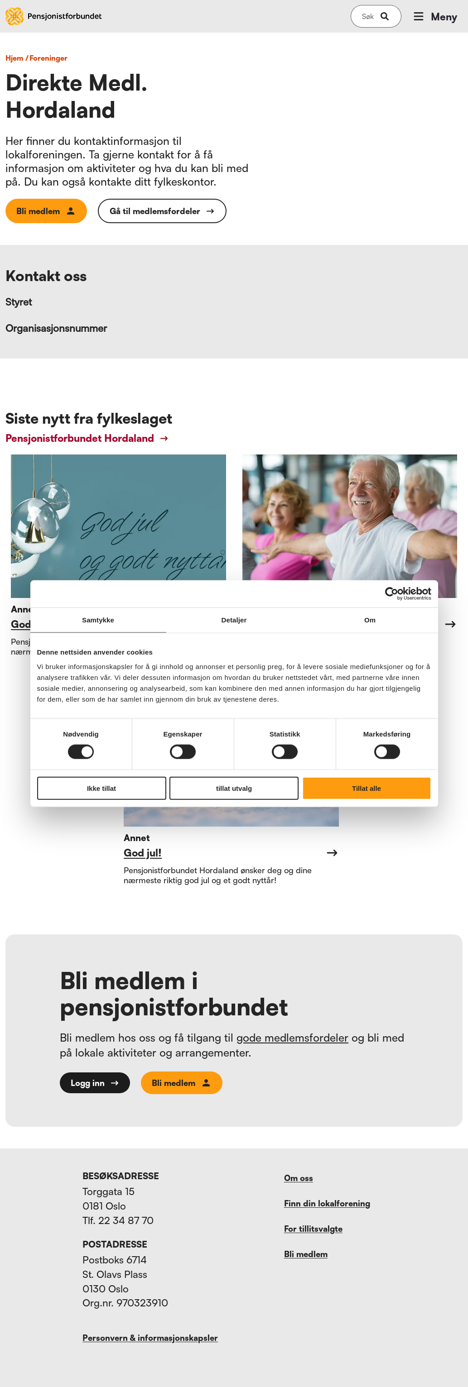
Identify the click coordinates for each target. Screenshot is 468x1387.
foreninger (48, 58)
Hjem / (17, 58)
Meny (434, 16)
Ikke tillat (101, 788)
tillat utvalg (234, 788)
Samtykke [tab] (98, 620)
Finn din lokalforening (327, 1203)
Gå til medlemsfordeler (162, 211)
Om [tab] (370, 620)
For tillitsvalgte (313, 1229)
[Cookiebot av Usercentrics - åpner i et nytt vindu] (391, 594)
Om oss (298, 1178)
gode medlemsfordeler (292, 1037)
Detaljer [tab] (234, 620)
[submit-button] (384, 16)
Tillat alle (366, 788)
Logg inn (95, 1083)
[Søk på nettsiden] (368, 16)
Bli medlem (46, 211)
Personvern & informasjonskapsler (150, 1338)
